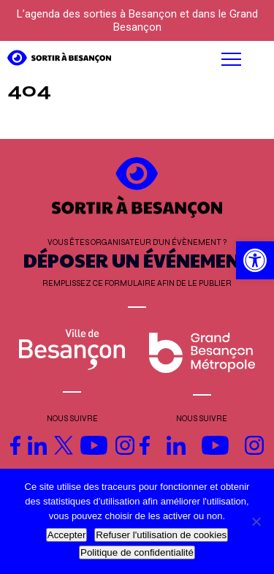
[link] (255, 260)
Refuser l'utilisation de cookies (161, 534)
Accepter (66, 534)
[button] (176, 59)
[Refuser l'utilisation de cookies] (255, 521)
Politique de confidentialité (137, 552)
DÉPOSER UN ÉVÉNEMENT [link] (137, 260)
